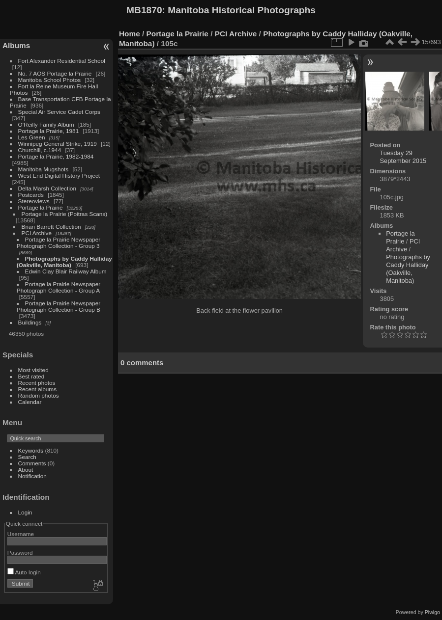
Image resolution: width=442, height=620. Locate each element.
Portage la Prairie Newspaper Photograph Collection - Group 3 (58, 242)
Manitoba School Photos (49, 80)
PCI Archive (37, 233)
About (25, 469)
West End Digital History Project (59, 175)
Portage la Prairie (40, 207)
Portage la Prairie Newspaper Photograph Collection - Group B (58, 306)
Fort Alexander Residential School (61, 60)
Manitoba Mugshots (43, 169)
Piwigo (432, 612)
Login (25, 512)
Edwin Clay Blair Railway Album (66, 271)
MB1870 (144, 10)
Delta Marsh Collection (47, 188)
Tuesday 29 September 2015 (403, 156)
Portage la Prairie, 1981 (48, 131)
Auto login (24, 572)
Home (129, 33)
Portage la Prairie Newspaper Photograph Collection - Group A (58, 287)
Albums (16, 45)
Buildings (30, 322)
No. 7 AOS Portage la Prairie (55, 73)
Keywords (31, 450)
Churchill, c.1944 (39, 150)
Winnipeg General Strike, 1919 (57, 143)
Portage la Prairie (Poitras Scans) (65, 214)
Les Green (31, 137)
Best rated (31, 376)
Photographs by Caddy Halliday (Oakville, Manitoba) (64, 261)
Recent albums (37, 389)
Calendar (30, 402)
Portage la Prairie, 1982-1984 (56, 156)
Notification (32, 476)
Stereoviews (34, 201)
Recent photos (37, 382)
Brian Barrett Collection (51, 226)
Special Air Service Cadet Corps (59, 111)
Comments (32, 463)
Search (27, 457)
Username (20, 534)
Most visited (33, 370)
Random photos (38, 395)
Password (20, 552)
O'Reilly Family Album (46, 124)
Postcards (31, 194)
